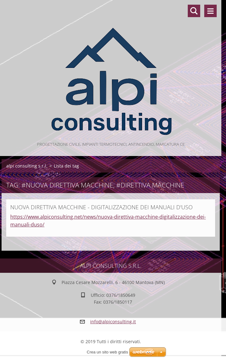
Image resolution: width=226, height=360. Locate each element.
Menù (210, 11)
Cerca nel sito (194, 11)
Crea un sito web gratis (107, 352)
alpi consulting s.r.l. (26, 166)
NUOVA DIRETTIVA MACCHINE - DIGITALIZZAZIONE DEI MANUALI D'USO (101, 207)
